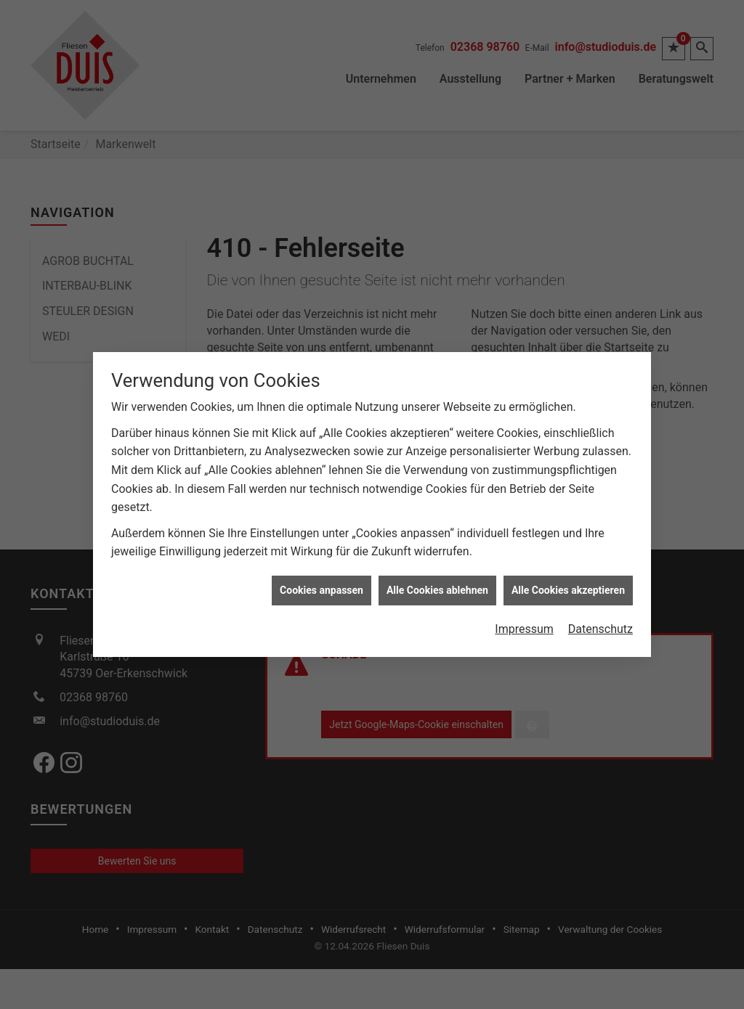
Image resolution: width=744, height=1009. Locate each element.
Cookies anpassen (321, 559)
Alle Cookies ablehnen (437, 559)
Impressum (524, 598)
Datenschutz (600, 598)
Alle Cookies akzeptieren (568, 559)
